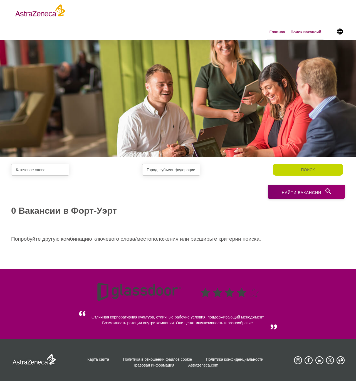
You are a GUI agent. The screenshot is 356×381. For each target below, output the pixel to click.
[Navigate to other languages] (340, 31)
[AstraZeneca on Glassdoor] (341, 360)
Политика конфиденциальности (234, 359)
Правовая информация (153, 365)
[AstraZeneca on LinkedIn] (319, 360)
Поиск (308, 170)
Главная (277, 32)
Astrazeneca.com (203, 365)
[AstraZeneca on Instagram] (298, 360)
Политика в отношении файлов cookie (157, 359)
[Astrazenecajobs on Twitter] (330, 360)
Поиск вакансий (306, 32)
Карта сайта (98, 359)
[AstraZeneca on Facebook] (309, 360)
